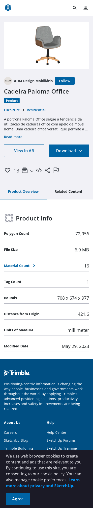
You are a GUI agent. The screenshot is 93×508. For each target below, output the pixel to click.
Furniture (12, 110)
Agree (18, 499)
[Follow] (65, 81)
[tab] (23, 191)
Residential (36, 110)
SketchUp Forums (61, 440)
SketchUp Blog (16, 440)
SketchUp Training (62, 448)
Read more (13, 136)
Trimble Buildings (18, 448)
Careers (10, 432)
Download (69, 150)
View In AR (24, 150)
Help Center (56, 432)
